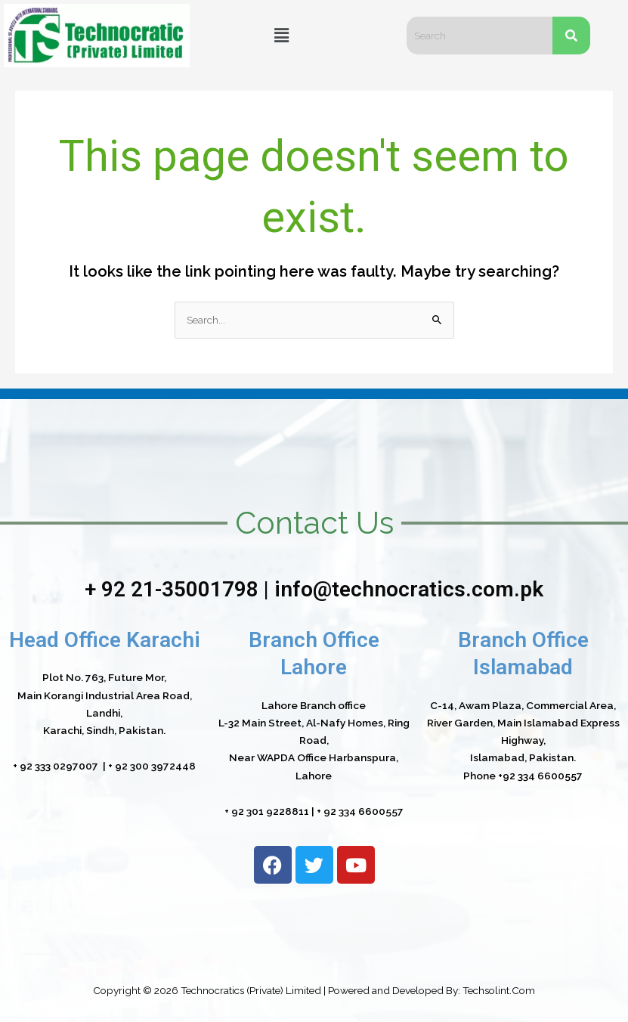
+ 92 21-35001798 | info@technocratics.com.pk (314, 589)
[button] (281, 35)
